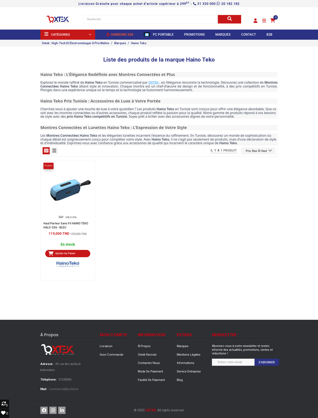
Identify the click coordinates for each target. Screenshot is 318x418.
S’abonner (267, 362)
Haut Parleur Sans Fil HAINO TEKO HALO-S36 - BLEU (65, 225)
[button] (255, 20)
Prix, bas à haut (259, 150)
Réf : (62, 217)
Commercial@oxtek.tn (63, 389)
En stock (68, 244)
